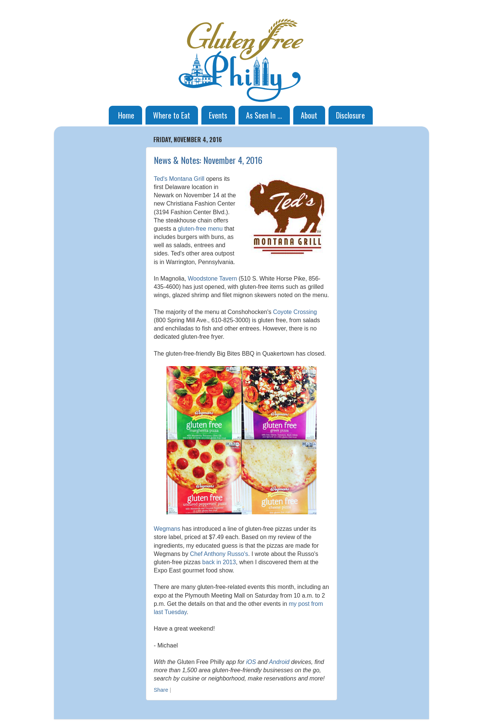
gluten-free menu (200, 228)
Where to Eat (171, 115)
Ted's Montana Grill (179, 179)
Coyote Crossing (295, 312)
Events (218, 115)
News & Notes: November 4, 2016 (208, 160)
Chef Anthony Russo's (219, 554)
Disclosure (350, 115)
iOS (251, 662)
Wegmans (167, 529)
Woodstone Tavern (212, 278)
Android (279, 662)
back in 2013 (219, 562)
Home (126, 115)
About (309, 115)
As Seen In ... (264, 115)
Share (161, 690)
